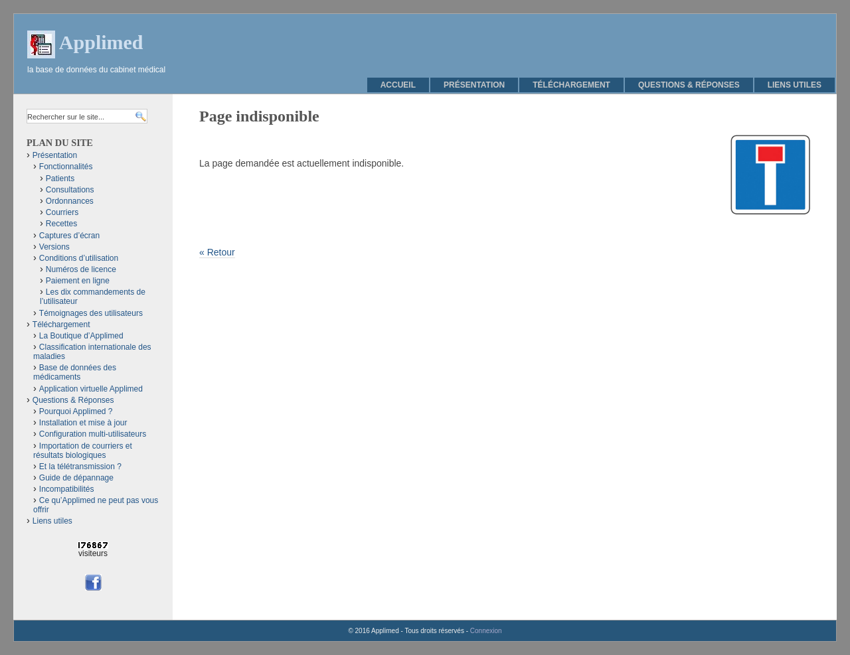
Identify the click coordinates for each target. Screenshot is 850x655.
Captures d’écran (69, 235)
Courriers (62, 212)
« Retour (217, 252)
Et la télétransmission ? (80, 466)
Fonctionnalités (66, 166)
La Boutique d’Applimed (81, 335)
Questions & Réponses (689, 85)
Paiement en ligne (78, 280)
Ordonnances (70, 201)
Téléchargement (571, 85)
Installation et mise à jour (83, 422)
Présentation (474, 85)
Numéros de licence (81, 269)
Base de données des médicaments (74, 372)
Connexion (486, 630)
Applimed (101, 42)
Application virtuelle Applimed (91, 389)
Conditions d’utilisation (78, 258)
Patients (60, 178)
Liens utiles (794, 85)
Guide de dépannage (76, 477)
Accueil (398, 85)
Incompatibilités (66, 489)
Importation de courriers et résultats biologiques (82, 450)
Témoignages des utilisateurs (91, 313)
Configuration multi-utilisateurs (92, 434)
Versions (54, 247)
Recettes (61, 223)
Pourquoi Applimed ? (76, 411)
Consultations (70, 189)
